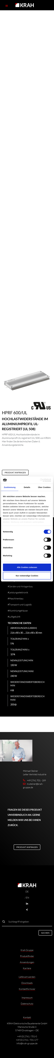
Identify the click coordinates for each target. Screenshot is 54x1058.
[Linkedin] (27, 903)
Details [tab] (27, 487)
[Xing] (27, 909)
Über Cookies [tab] (44, 487)
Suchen (45, 933)
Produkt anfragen (15, 472)
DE (27, 891)
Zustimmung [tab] (9, 487)
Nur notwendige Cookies (27, 576)
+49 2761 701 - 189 (36, 780)
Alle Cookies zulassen (27, 567)
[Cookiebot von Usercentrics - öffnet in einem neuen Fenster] (40, 480)
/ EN (27, 897)
